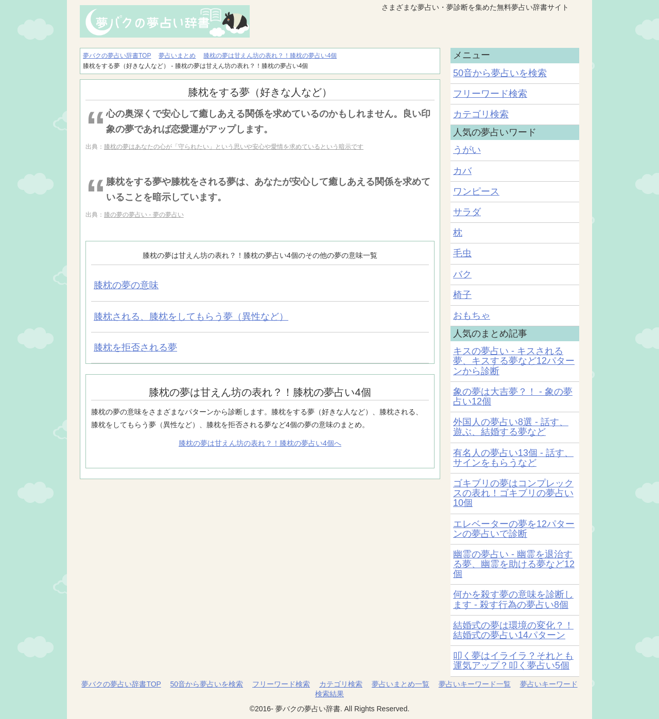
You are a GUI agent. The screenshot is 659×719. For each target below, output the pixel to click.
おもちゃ (471, 315)
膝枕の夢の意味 (126, 285)
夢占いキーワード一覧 (475, 684)
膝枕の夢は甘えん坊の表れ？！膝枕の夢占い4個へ (260, 443)
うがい (467, 150)
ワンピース (476, 191)
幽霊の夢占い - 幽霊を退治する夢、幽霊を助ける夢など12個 (514, 564)
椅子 (462, 295)
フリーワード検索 (490, 94)
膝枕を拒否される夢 (135, 347)
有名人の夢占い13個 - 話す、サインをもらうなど (513, 458)
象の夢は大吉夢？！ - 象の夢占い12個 (513, 397)
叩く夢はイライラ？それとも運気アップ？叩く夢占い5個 (513, 661)
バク (462, 274)
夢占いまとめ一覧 (400, 684)
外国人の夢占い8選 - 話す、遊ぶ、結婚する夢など (510, 427)
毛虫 (462, 253)
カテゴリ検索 (481, 114)
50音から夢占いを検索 (500, 73)
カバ (462, 171)
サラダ (467, 212)
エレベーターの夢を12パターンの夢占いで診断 (514, 529)
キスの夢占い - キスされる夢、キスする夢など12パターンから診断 (514, 361)
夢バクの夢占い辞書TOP (121, 684)
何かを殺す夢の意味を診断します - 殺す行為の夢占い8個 (513, 599)
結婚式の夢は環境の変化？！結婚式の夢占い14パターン (513, 630)
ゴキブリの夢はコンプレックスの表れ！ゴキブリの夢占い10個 (513, 493)
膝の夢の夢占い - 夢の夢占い (144, 214)
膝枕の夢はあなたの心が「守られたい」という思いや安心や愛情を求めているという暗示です (233, 146)
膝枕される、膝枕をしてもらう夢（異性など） (191, 316)
